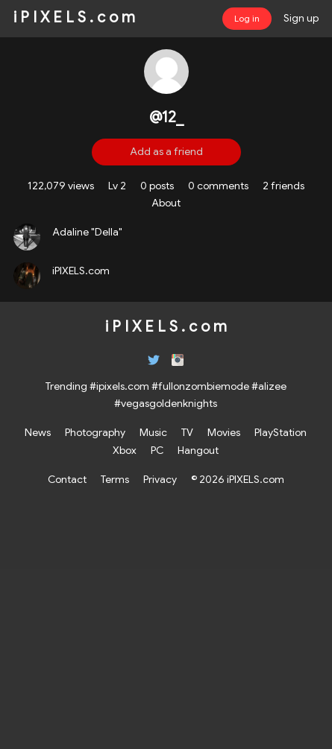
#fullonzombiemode (200, 386)
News (38, 432)
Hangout (198, 450)
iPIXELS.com (81, 270)
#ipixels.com (119, 386)
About (166, 202)
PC (157, 450)
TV (187, 432)
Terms (115, 479)
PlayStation (280, 432)
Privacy (160, 479)
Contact (67, 479)
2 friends (283, 185)
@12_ (166, 117)
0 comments (218, 185)
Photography (95, 432)
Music (153, 432)
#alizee (268, 386)
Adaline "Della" (87, 231)
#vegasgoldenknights (165, 403)
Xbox (125, 450)
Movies (223, 432)
